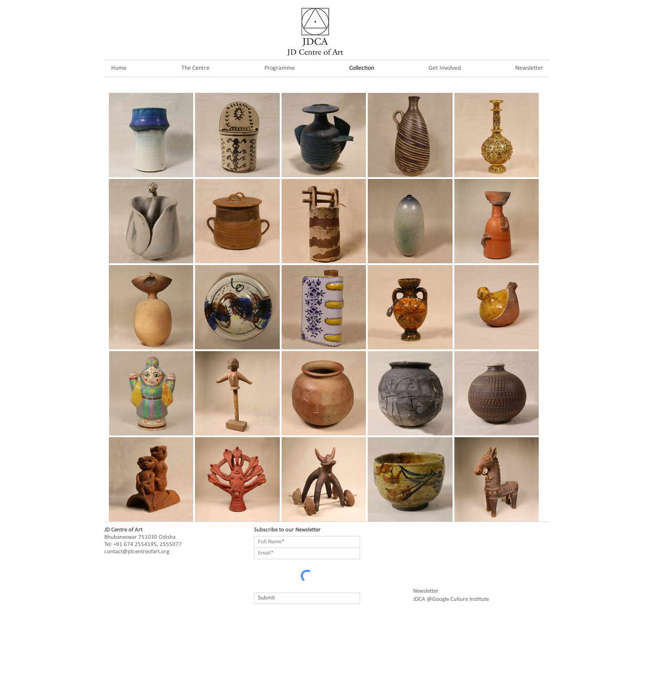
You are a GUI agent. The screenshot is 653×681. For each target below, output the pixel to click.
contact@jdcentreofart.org (136, 552)
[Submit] (307, 598)
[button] (279, 68)
